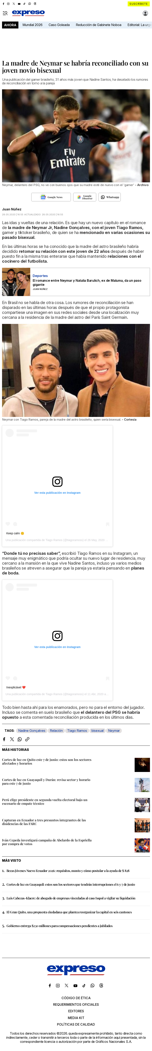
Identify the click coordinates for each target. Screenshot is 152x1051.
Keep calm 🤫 (15, 533)
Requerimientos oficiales (76, 1004)
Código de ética (76, 998)
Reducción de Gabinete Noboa (98, 25)
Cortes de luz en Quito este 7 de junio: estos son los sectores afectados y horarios (46, 761)
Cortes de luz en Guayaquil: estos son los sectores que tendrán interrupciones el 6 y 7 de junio (71, 884)
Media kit (76, 1018)
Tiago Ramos (77, 731)
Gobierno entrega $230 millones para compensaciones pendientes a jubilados (59, 926)
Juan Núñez (11, 209)
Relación (56, 731)
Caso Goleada (59, 25)
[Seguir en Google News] (51, 197)
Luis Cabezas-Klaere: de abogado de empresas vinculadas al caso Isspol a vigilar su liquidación (71, 898)
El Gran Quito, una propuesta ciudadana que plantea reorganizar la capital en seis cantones (69, 912)
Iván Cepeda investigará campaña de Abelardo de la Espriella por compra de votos (47, 842)
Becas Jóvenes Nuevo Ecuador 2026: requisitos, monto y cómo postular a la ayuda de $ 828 (68, 870)
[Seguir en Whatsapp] (109, 197)
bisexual (98, 731)
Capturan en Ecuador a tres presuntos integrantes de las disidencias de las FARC (44, 822)
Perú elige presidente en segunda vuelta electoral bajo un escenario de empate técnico (44, 802)
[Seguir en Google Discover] (84, 197)
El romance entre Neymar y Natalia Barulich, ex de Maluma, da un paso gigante (87, 282)
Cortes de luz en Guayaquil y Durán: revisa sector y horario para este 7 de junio (46, 781)
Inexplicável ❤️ (16, 687)
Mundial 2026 (32, 25)
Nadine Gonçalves (31, 731)
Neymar (114, 731)
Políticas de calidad (76, 1024)
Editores (76, 1011)
